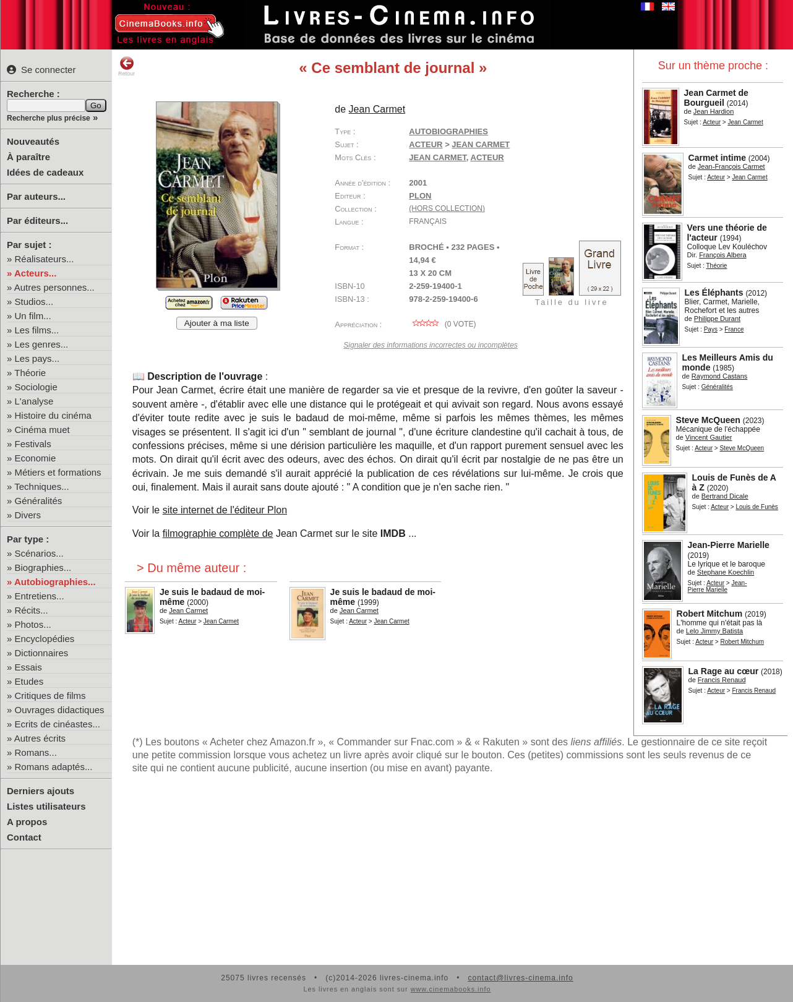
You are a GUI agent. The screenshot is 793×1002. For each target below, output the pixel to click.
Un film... (33, 315)
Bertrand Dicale (724, 496)
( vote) (442, 324)
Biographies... (43, 567)
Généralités (38, 500)
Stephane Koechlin (725, 572)
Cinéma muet (42, 429)
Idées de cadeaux (45, 172)
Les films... (37, 330)
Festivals (33, 444)
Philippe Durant (717, 318)
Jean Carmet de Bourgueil (716, 98)
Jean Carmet (745, 122)
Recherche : (33, 93)
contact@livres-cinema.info (520, 978)
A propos (27, 821)
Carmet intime (717, 158)
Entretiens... (39, 596)
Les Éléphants (714, 293)
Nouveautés (33, 141)
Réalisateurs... (44, 259)
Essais (28, 667)
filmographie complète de (218, 533)
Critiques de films (50, 695)
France (734, 329)
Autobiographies (448, 131)
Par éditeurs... (37, 220)
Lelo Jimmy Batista (714, 631)
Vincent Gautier (708, 437)
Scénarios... (39, 553)
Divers (28, 515)
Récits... (31, 610)
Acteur (712, 122)
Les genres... (42, 344)
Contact (24, 837)
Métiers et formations (58, 472)
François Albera (722, 255)
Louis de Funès (756, 506)
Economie (35, 458)
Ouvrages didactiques (60, 709)
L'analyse (34, 401)
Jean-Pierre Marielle (728, 545)
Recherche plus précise (48, 118)
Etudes (29, 681)
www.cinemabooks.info (451, 989)
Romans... (36, 752)
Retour (126, 66)
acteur (487, 157)
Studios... (34, 301)
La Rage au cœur (723, 671)
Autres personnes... (54, 287)
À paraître (28, 157)
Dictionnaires (42, 653)
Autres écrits (40, 738)
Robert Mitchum (710, 614)
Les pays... (37, 358)
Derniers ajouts (40, 791)
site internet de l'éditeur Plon (225, 510)
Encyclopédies (45, 638)
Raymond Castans (720, 376)
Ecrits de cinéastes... (57, 724)
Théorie (30, 372)
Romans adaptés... (54, 766)
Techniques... (41, 486)
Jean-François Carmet (731, 166)
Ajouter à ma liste (216, 323)
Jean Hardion (713, 111)
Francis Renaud (722, 679)
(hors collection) (447, 208)
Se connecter (41, 69)
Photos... (33, 624)
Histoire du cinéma (53, 415)
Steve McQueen (708, 420)
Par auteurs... (36, 196)
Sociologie (36, 387)
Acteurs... (35, 273)
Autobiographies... (55, 581)
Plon (420, 195)
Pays (711, 329)
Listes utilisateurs (46, 806)
